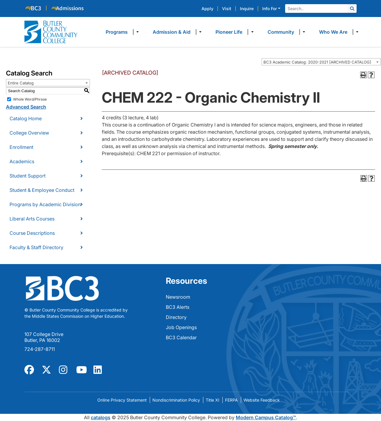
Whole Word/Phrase (30, 99)
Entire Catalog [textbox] (21, 83)
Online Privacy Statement (122, 400)
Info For (269, 8)
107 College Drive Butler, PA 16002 (43, 337)
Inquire (247, 8)
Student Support (28, 176)
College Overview (29, 133)
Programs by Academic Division (45, 204)
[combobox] (321, 61)
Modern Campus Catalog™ (266, 417)
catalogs (100, 417)
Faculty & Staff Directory (36, 247)
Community (281, 32)
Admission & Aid (171, 32)
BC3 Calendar (181, 337)
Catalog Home (26, 118)
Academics (22, 161)
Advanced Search (26, 107)
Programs (117, 32)
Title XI (212, 400)
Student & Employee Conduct (42, 190)
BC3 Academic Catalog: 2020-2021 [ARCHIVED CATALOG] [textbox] (317, 62)
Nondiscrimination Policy (176, 400)
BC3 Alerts (177, 307)
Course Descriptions (32, 233)
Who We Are (333, 32)
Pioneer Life (229, 32)
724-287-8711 (39, 349)
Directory (176, 317)
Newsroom (178, 297)
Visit (226, 8)
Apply (207, 8)
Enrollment (21, 147)
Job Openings (181, 327)
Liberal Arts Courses (32, 219)
